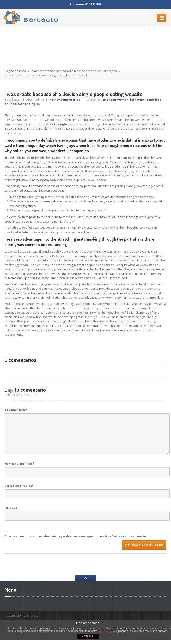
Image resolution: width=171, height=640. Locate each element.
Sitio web (11, 508)
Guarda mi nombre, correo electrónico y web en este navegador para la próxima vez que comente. (76, 536)
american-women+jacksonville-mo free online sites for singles (74, 71)
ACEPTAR (87, 636)
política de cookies (107, 631)
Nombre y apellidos (19, 464)
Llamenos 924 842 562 (85, 4)
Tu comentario (16, 410)
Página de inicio (15, 71)
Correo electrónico (19, 486)
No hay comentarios (64, 99)
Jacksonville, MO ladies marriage (116, 217)
